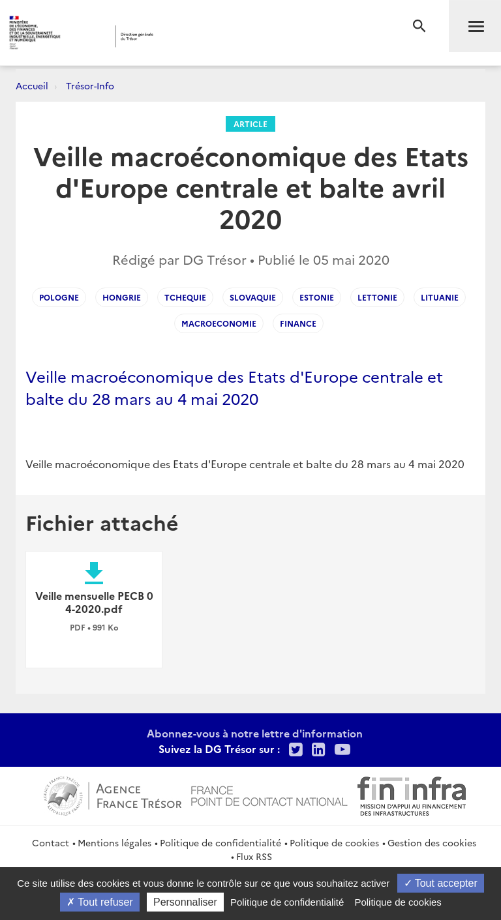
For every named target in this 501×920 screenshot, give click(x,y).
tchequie (185, 297)
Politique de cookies (334, 842)
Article (250, 123)
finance (298, 323)
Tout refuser (100, 902)
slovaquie (253, 297)
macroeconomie (218, 323)
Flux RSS (254, 856)
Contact (50, 842)
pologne (59, 297)
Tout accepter (441, 883)
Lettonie (377, 297)
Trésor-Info (90, 85)
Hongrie (121, 297)
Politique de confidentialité (220, 842)
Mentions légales (114, 842)
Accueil (32, 85)
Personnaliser (185, 902)
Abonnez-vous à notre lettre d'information (255, 733)
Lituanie (440, 297)
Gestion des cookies (431, 842)
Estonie (316, 297)
